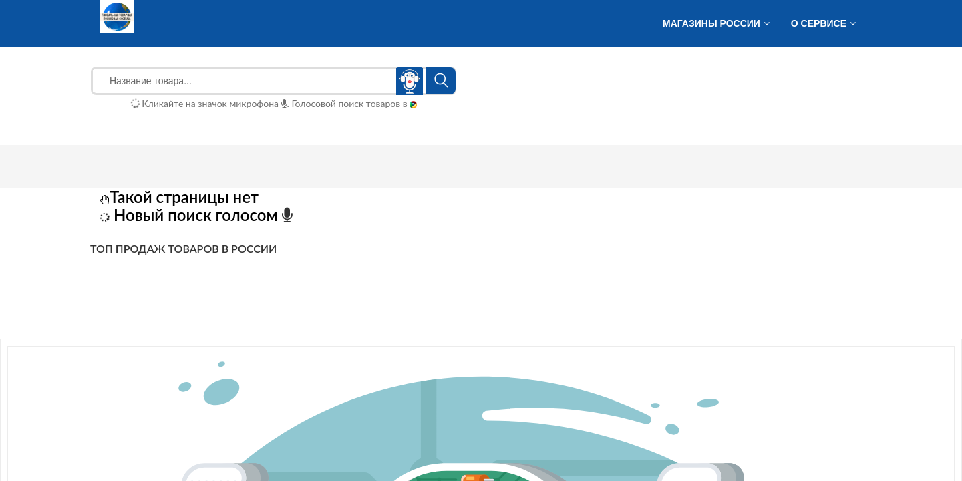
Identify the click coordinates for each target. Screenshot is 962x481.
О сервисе (818, 23)
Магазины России (711, 23)
